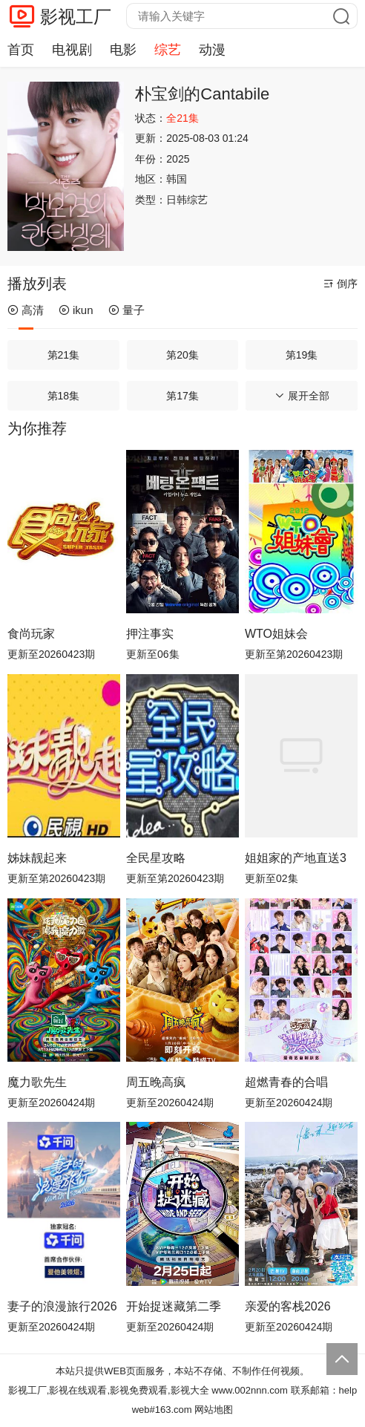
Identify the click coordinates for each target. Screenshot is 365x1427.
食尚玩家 (31, 633)
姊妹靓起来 (37, 858)
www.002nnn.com (249, 1390)
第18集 (63, 396)
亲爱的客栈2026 (288, 1306)
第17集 (182, 396)
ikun (76, 310)
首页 (20, 49)
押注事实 (150, 633)
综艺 (167, 49)
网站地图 (213, 1409)
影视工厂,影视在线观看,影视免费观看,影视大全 (108, 1390)
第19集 (302, 355)
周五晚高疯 (155, 1082)
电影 (123, 49)
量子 (126, 310)
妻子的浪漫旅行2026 (62, 1306)
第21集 (63, 355)
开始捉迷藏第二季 (173, 1306)
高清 (25, 310)
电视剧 (72, 49)
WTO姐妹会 (276, 633)
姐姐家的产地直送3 (295, 858)
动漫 (212, 49)
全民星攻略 (155, 858)
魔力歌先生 (37, 1082)
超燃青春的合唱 (286, 1082)
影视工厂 (75, 17)
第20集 (182, 355)
